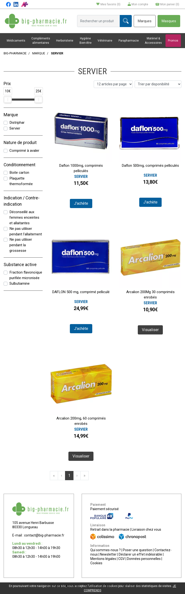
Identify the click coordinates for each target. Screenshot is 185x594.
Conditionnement (19, 164)
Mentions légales (103, 559)
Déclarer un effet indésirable (140, 554)
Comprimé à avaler (24, 150)
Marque (38, 53)
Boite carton (19, 172)
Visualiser (150, 329)
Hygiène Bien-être (85, 40)
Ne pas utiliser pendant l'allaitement (25, 231)
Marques (145, 21)
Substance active (20, 264)
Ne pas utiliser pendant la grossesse (20, 245)
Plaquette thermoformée (21, 181)
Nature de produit (20, 142)
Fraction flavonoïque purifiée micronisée (25, 275)
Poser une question (137, 550)
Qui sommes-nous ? (105, 550)
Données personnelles (144, 559)
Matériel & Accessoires (153, 40)
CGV (121, 559)
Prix (7, 83)
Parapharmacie (129, 40)
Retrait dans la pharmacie (109, 529)
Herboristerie (64, 40)
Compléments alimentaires (40, 40)
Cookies (96, 563)
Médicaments (16, 40)
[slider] (8, 99)
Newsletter (108, 554)
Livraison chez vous (146, 529)
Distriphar (17, 122)
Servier (14, 128)
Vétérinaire (105, 40)
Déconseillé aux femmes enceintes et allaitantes (24, 217)
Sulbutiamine (19, 283)
